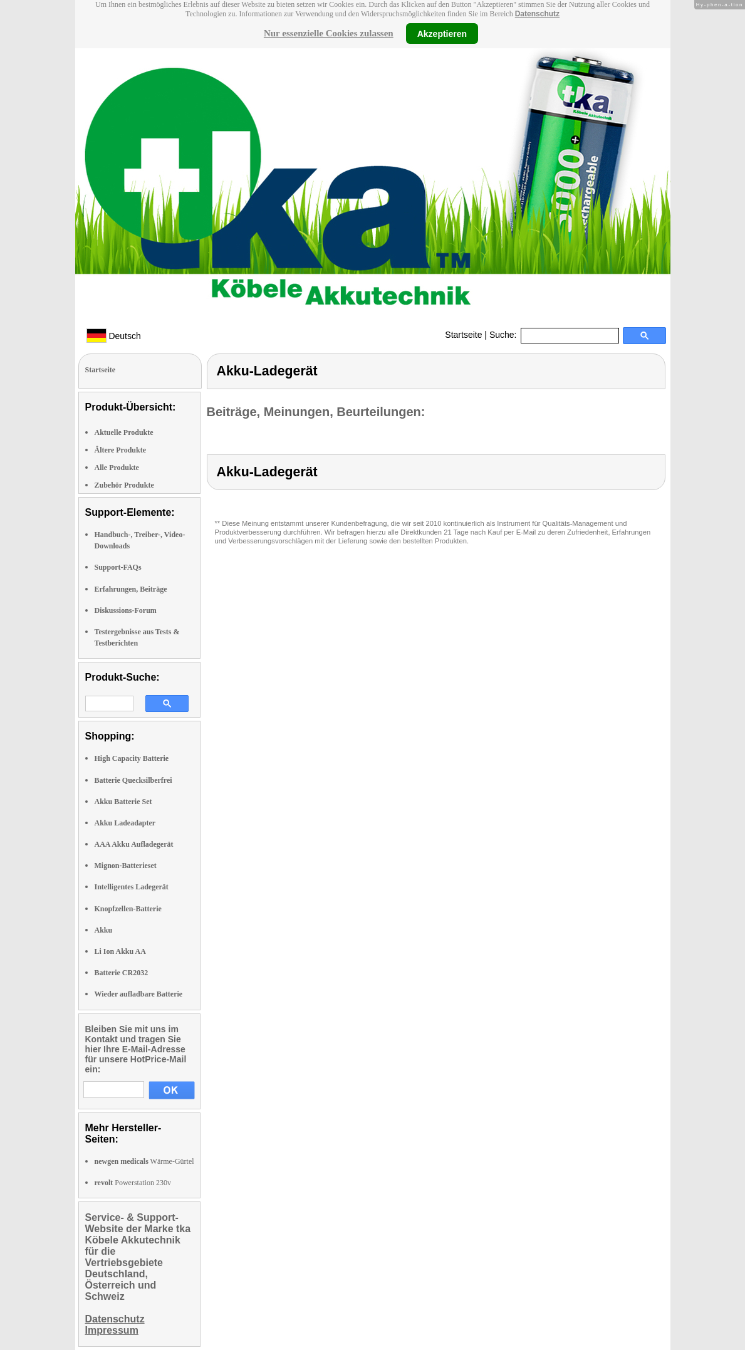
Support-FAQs (118, 567)
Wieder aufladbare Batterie (139, 994)
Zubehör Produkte (124, 485)
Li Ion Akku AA (120, 951)
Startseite (463, 335)
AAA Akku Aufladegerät (134, 844)
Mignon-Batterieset (126, 865)
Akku (104, 930)
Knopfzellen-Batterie (128, 908)
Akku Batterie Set (123, 801)
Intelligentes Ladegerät (132, 886)
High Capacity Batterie (132, 758)
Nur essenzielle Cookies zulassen (328, 33)
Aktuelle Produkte (124, 432)
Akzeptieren (442, 33)
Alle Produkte (117, 467)
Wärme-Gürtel (144, 1161)
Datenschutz (537, 13)
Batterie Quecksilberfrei (133, 780)
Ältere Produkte (121, 450)
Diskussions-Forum (126, 610)
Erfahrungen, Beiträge (131, 589)
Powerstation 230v (133, 1182)
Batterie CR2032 (121, 972)
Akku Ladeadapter (125, 823)
